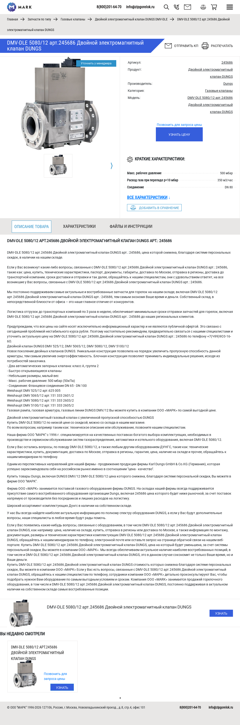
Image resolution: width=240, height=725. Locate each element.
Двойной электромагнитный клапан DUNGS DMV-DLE (131, 19)
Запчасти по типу (39, 19)
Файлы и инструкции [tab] (131, 226)
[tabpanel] (58, 166)
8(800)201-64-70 (109, 7)
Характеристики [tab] (79, 226)
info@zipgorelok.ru (140, 7)
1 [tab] (120, 698)
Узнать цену (179, 134)
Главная (12, 19)
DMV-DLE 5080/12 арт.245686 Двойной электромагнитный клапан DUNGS (37, 653)
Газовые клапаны (73, 19)
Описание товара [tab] (31, 226)
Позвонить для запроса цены (179, 125)
